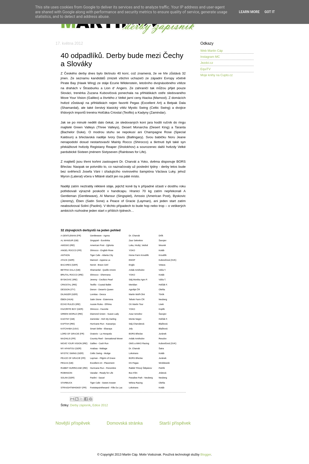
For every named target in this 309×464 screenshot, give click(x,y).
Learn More (249, 12)
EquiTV (205, 69)
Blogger (205, 454)
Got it (269, 12)
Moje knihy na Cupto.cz (216, 75)
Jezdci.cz (206, 63)
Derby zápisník (80, 405)
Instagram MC (210, 56)
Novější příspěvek (73, 423)
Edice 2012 (100, 405)
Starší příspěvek (175, 423)
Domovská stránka (125, 423)
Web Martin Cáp (211, 50)
